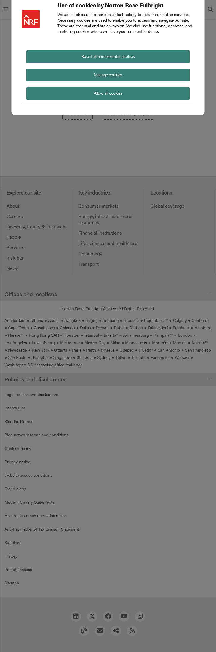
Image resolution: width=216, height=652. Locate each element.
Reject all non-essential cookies (108, 56)
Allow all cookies (108, 93)
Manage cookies (108, 74)
